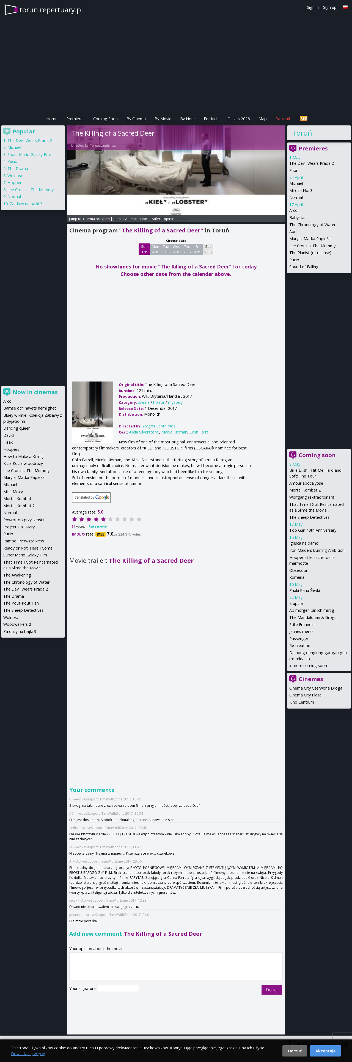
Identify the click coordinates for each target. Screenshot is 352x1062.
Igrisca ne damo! (304, 543)
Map (262, 118)
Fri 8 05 (197, 249)
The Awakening (17, 575)
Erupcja (296, 603)
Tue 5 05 (166, 249)
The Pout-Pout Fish (21, 603)
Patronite (284, 118)
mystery (175, 402)
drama (144, 402)
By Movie (163, 118)
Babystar (297, 217)
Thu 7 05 (187, 249)
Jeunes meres (301, 631)
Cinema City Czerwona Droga (315, 688)
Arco (293, 210)
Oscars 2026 (238, 118)
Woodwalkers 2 (17, 624)
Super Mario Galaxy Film (29, 154)
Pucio (294, 259)
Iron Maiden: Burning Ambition (317, 550)
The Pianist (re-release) (310, 252)
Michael (296, 183)
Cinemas (311, 679)
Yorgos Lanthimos (103, 145)
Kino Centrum (301, 702)
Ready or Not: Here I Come (28, 548)
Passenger (298, 638)
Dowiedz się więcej (28, 1053)
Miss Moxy (13, 491)
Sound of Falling (303, 266)
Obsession (298, 570)
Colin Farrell (199, 432)
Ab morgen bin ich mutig (311, 610)
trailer (155, 218)
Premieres (75, 118)
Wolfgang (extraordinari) (311, 497)
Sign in (313, 7)
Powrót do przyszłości (23, 519)
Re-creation (299, 645)
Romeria (296, 577)
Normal (296, 197)
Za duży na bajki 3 (26, 203)
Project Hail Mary (19, 526)
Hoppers (15, 182)
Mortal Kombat (17, 498)
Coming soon (317, 455)
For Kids (211, 118)
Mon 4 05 (155, 249)
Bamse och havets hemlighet (29, 408)
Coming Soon (105, 118)
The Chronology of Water (312, 224)
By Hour (187, 118)
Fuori (293, 170)
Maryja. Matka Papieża (310, 238)
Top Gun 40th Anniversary (312, 530)
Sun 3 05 (144, 249)
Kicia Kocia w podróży (23, 463)
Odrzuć (295, 1050)
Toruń (302, 133)
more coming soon (310, 665)
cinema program (96, 218)
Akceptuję (325, 1050)
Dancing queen (17, 428)
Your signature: (83, 988)
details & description (130, 218)
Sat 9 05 (208, 249)
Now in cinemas (35, 392)
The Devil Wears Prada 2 (311, 163)
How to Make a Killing (23, 456)
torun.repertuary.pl (51, 10)
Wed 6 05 (176, 249)
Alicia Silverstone (144, 432)
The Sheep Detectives (309, 517)
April (293, 231)
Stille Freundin (302, 624)
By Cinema (136, 118)
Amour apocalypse (306, 483)
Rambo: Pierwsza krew (23, 541)
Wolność (15, 175)
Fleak (8, 442)
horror (158, 402)
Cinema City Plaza (305, 695)
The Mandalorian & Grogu (313, 617)
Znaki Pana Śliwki (304, 590)
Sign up (330, 7)
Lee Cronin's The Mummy (312, 245)
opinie (169, 218)
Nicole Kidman (174, 432)
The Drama (17, 168)
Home (51, 118)
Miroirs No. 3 (300, 190)
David (8, 435)
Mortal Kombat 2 (305, 490)
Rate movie (98, 526)
